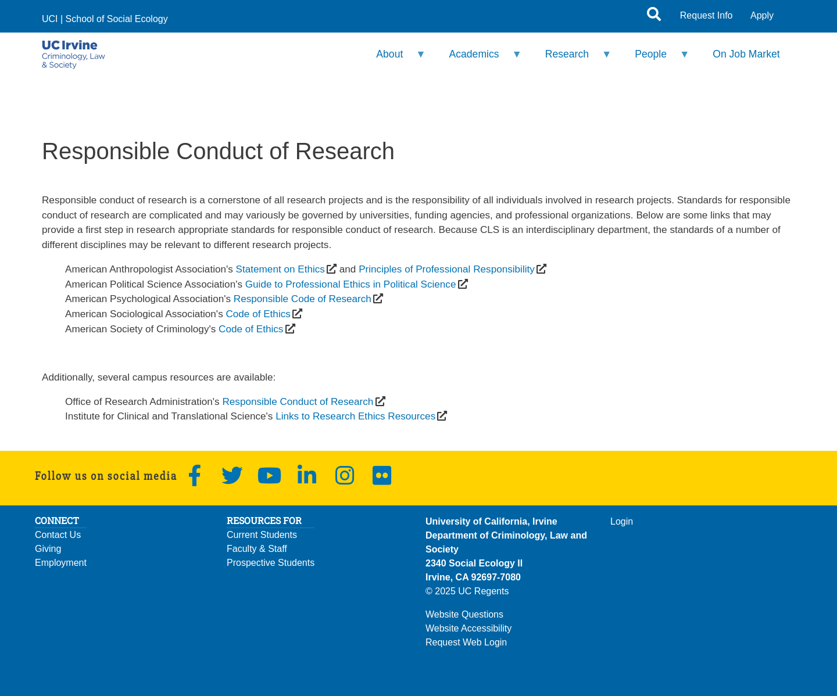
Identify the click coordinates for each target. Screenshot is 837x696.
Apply (762, 15)
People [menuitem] (655, 59)
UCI (50, 19)
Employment (61, 563)
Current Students (262, 535)
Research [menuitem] (570, 59)
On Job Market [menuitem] (746, 54)
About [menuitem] (393, 59)
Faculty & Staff (257, 549)
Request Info (706, 15)
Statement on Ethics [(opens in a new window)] (280, 269)
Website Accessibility (468, 628)
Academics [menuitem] (478, 59)
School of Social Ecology (117, 19)
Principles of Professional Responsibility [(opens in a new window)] (447, 269)
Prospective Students (270, 563)
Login (621, 521)
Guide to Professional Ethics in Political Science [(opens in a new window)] (350, 284)
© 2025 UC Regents (467, 591)
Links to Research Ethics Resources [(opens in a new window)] (355, 416)
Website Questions (464, 614)
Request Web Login (466, 642)
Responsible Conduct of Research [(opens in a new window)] (297, 401)
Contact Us (58, 535)
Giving (48, 549)
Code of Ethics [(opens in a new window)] (258, 314)
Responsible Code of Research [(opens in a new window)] (302, 298)
